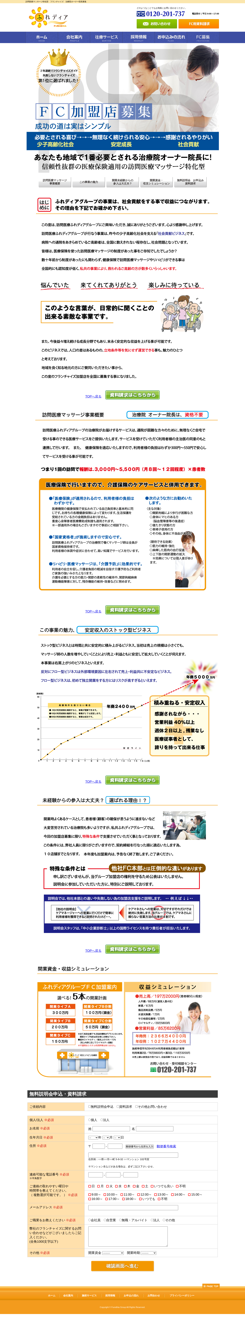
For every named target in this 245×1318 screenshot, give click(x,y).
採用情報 (110, 1299)
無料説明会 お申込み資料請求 (190, 182)
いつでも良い (163, 1186)
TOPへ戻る (93, 396)
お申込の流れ (131, 1299)
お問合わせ (154, 1299)
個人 (94, 1120)
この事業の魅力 (88, 181)
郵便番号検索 (166, 1146)
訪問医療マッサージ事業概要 (55, 182)
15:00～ (197, 1194)
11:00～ (129, 1194)
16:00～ (97, 1199)
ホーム (51, 1299)
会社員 (96, 1220)
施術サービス (89, 1299)
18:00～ (131, 1199)
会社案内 (68, 1299)
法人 (106, 1120)
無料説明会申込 (102, 1107)
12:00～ (146, 1194)
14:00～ (180, 1194)
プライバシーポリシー (182, 1299)
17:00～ (114, 1199)
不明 (182, 1186)
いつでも (148, 1199)
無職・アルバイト (135, 1220)
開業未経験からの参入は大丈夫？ (122, 182)
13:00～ (163, 1194)
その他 (170, 1220)
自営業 (111, 1220)
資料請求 (125, 1107)
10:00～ (112, 1194)
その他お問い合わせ (152, 1107)
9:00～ (96, 1194)
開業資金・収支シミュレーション (156, 182)
